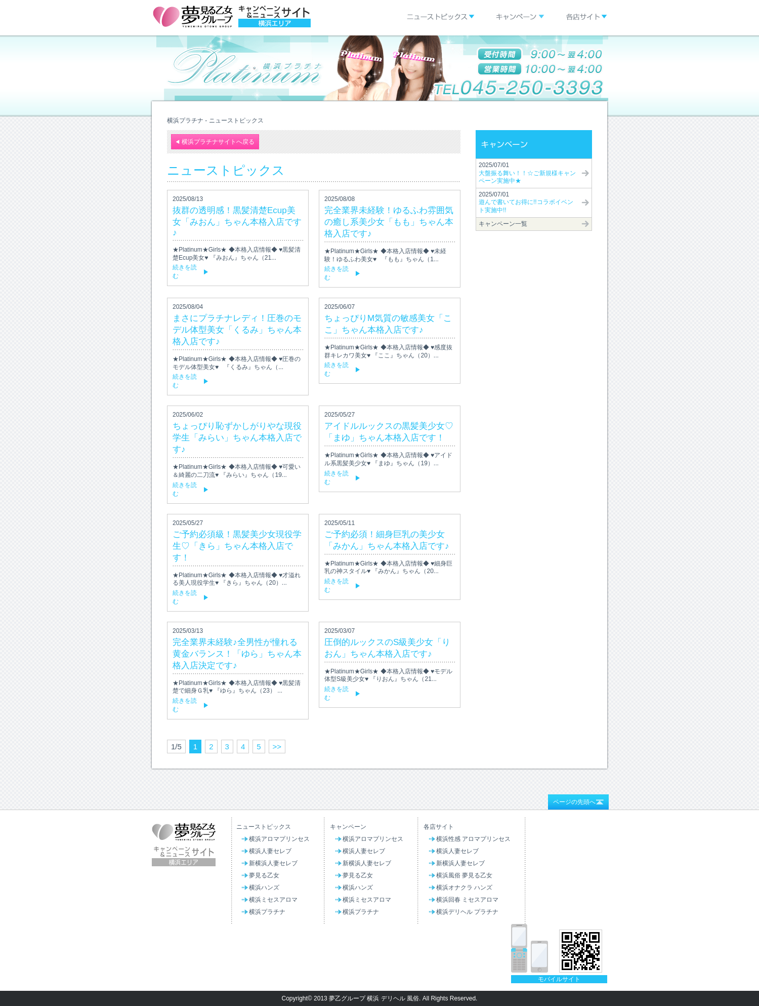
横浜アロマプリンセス (279, 838)
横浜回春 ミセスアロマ (467, 899)
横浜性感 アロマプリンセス (473, 838)
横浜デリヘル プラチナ (467, 911)
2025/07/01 (527, 173)
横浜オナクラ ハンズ (464, 887)
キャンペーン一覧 (503, 223)
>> (277, 746)
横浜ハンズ (264, 887)
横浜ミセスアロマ (273, 899)
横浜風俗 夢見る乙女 (464, 875)
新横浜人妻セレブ (273, 863)
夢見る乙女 (264, 875)
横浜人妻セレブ (270, 851)
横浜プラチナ (267, 911)
